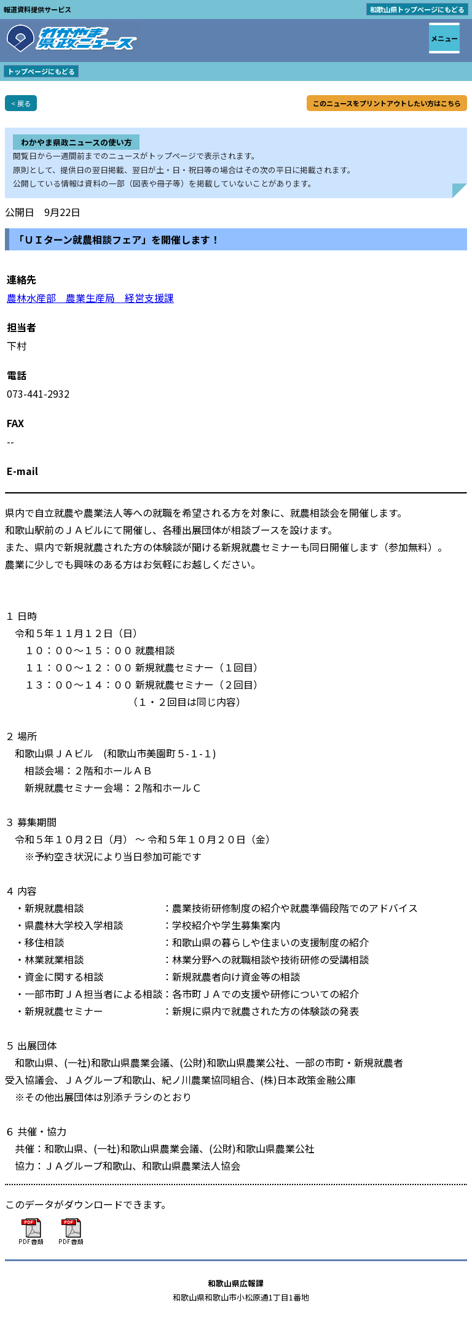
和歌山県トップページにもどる (417, 9)
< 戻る (21, 103)
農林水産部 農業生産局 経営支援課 (90, 297)
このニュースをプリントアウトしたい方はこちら (387, 103)
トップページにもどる (41, 71)
